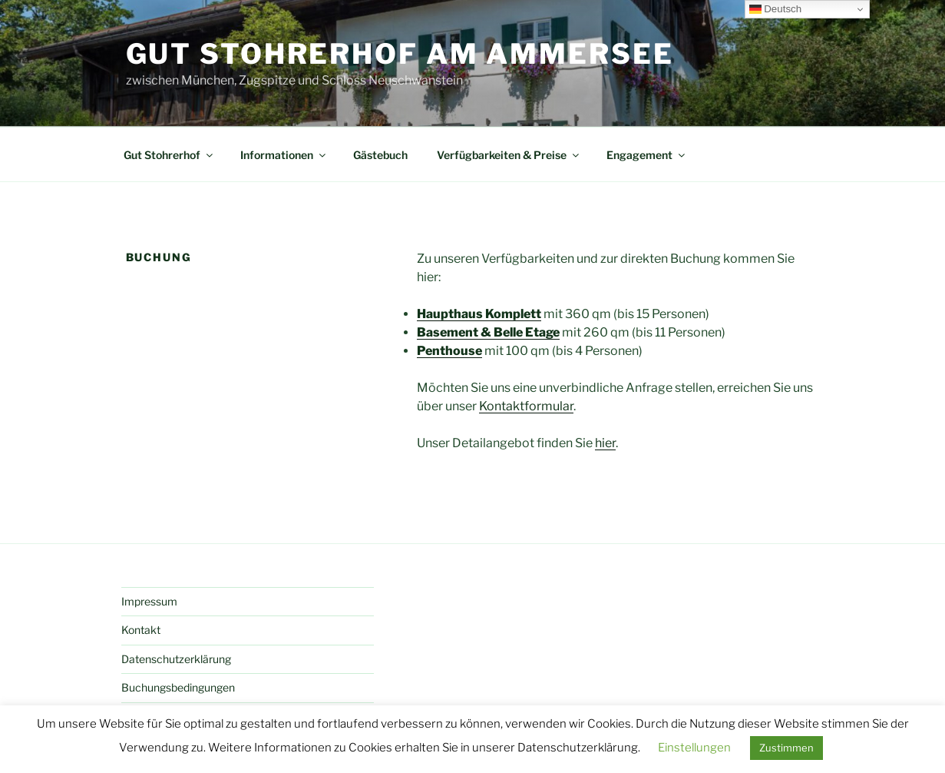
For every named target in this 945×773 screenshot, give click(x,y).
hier (605, 443)
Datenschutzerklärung (176, 658)
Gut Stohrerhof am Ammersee (400, 54)
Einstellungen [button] (694, 748)
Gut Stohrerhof (169, 154)
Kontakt (140, 629)
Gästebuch (380, 154)
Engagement (646, 154)
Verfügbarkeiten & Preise (509, 154)
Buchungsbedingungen (178, 687)
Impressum (149, 601)
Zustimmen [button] (786, 747)
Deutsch (775, 9)
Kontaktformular (526, 406)
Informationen (284, 154)
